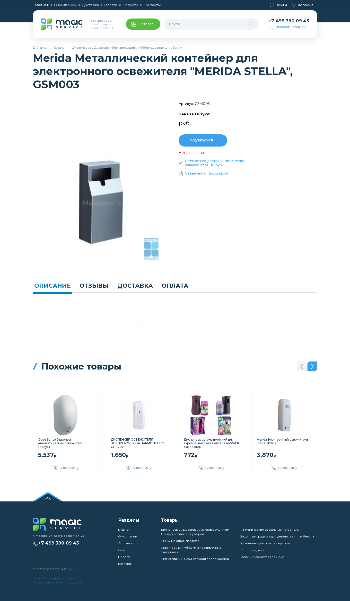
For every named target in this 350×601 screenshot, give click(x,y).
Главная (42, 5)
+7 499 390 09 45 (289, 21)
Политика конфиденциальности (57, 578)
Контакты (152, 5)
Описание (52, 285)
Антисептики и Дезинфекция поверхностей (195, 559)
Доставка (90, 5)
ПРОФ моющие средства (180, 541)
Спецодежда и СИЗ (254, 550)
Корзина (303, 5)
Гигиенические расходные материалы (269, 529)
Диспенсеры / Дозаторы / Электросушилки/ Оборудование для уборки (127, 47)
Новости (130, 5)
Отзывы (94, 285)
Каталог (60, 47)
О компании (65, 5)
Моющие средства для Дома (262, 557)
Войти (278, 5)
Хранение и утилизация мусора (265, 543)
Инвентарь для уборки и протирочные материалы (191, 550)
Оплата (110, 5)
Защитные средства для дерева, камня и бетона (277, 536)
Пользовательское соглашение (57, 582)
